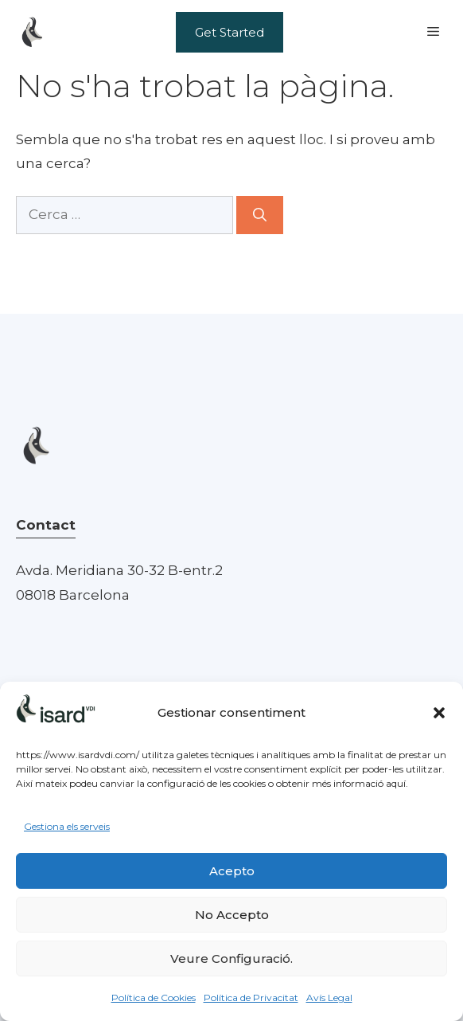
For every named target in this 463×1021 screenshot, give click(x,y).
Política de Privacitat (251, 997)
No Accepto (232, 914)
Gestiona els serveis (67, 826)
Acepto (232, 870)
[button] (439, 713)
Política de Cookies (153, 997)
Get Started (229, 32)
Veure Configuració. (231, 958)
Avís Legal (329, 997)
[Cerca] (259, 215)
